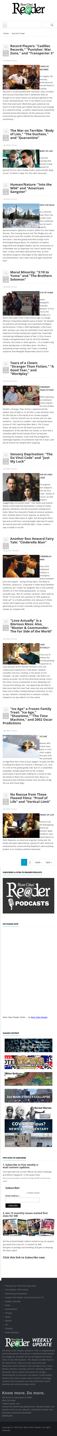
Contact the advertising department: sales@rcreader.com (28, 1406)
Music (8, 1317)
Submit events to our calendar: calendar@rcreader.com (27, 1409)
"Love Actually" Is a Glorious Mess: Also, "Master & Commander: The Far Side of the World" (31, 625)
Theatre (8, 1313)
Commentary (11, 1309)
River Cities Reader (39, 1017)
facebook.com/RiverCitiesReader (16, 1412)
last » (49, 862)
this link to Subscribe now (27, 1257)
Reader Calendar (13, 1301)
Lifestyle (9, 1328)
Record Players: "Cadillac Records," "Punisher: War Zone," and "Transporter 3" (32, 49)
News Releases (12, 1332)
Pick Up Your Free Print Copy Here (20, 1286)
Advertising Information (16, 1293)
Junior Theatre (12, 550)
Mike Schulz (11, 60)
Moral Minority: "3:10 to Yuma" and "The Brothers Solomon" (31, 276)
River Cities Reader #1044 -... (15, 1017)
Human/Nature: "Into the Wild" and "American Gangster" (31, 188)
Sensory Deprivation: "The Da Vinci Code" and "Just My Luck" (31, 458)
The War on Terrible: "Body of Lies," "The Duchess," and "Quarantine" (32, 134)
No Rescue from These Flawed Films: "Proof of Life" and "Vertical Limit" (30, 798)
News (7, 1305)
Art (6, 1324)
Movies (8, 1320)
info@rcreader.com (11, 1403)
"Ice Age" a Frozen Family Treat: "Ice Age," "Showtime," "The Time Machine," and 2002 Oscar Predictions (27, 715)
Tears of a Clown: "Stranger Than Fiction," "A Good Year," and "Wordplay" (32, 368)
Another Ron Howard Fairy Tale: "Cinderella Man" (32, 540)
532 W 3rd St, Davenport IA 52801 (17, 1397)
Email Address (12, 1196)
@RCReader (7, 1415)
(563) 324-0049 (8, 1400)
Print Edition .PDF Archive (16, 1289)
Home (6, 33)
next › (38, 862)
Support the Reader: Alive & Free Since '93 (24, 1297)
